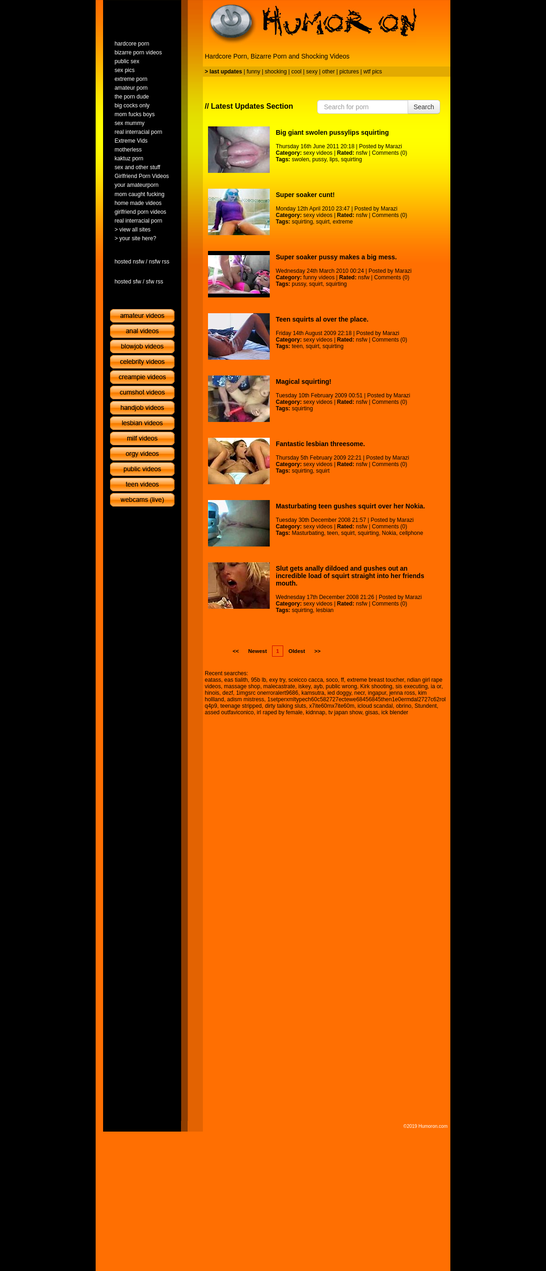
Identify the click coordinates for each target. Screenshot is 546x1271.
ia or (436, 686)
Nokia (389, 533)
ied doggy (339, 693)
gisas (371, 712)
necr (359, 693)
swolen (300, 159)
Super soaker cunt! (305, 194)
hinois (212, 693)
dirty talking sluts (285, 706)
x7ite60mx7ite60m (331, 706)
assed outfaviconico (229, 712)
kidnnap (315, 712)
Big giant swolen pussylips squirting (332, 132)
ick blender (394, 712)
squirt (323, 221)
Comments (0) (389, 153)
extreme (343, 221)
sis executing (412, 686)
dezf (227, 693)
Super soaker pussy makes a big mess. (336, 257)
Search (424, 107)
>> (317, 651)
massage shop (242, 686)
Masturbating (308, 533)
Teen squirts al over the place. (322, 319)
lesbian (325, 610)
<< (236, 651)
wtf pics (373, 71)
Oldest (296, 651)
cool (297, 71)
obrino (403, 706)
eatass (213, 680)
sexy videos (317, 153)
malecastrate (279, 686)
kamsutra (312, 693)
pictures (349, 71)
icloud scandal (375, 706)
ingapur (377, 693)
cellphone (411, 533)
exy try (277, 680)
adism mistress (245, 699)
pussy (319, 159)
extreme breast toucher (375, 680)
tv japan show (345, 712)
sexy (312, 71)
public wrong (341, 686)
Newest (257, 651)
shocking (275, 71)
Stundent (426, 706)
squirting (351, 159)
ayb (318, 686)
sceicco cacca (305, 680)
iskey (304, 686)
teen (297, 346)
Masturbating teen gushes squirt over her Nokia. (350, 506)
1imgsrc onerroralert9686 (267, 693)
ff (342, 680)
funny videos (318, 277)
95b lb (258, 680)
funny (253, 71)
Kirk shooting (376, 686)
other (328, 71)
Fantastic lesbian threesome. (320, 444)
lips (334, 159)
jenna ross (402, 693)
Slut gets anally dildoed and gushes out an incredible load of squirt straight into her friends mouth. (350, 576)
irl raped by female (280, 712)
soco (332, 680)
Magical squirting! (304, 381)
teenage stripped (240, 706)
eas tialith (236, 680)
